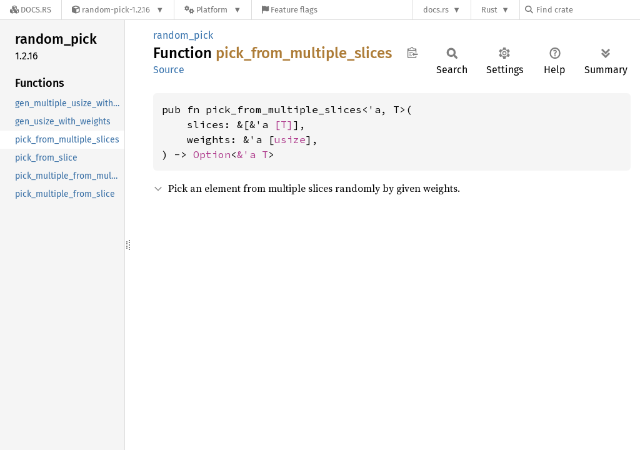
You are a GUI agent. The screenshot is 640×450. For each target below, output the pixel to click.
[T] (283, 124)
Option (212, 154)
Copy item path (412, 52)
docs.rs (436, 9)
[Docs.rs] (30, 9)
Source (168, 70)
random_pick (183, 35)
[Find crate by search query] (587, 9)
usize (290, 139)
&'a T (252, 154)
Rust (489, 9)
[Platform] (212, 9)
